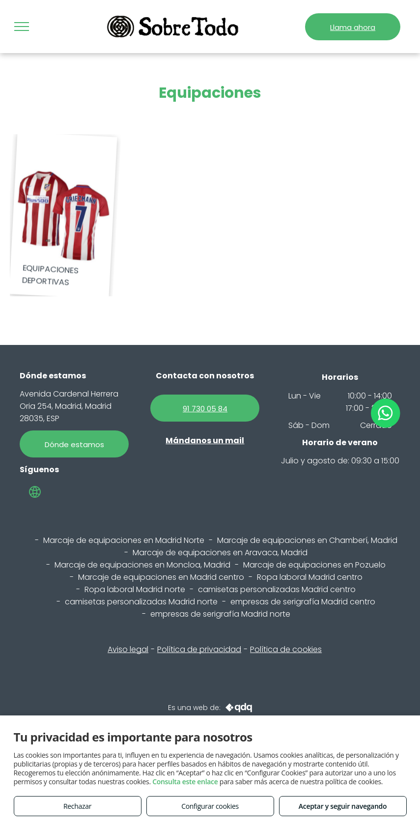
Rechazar (77, 806)
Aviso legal (128, 649)
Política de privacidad (199, 649)
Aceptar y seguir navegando (343, 806)
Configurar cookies (210, 806)
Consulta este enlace (185, 781)
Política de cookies (286, 649)
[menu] (21, 26)
